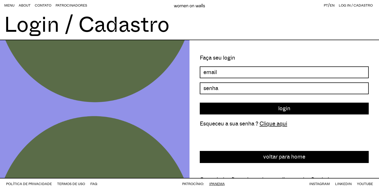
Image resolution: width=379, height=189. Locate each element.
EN (332, 5)
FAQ (93, 184)
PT (326, 5)
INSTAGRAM (319, 184)
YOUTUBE (365, 184)
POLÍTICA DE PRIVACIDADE (29, 184)
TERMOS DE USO (71, 184)
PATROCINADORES (71, 5)
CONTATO (43, 5)
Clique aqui (273, 123)
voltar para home (284, 156)
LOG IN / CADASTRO (356, 5)
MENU (9, 5)
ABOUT (25, 5)
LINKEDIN (343, 184)
